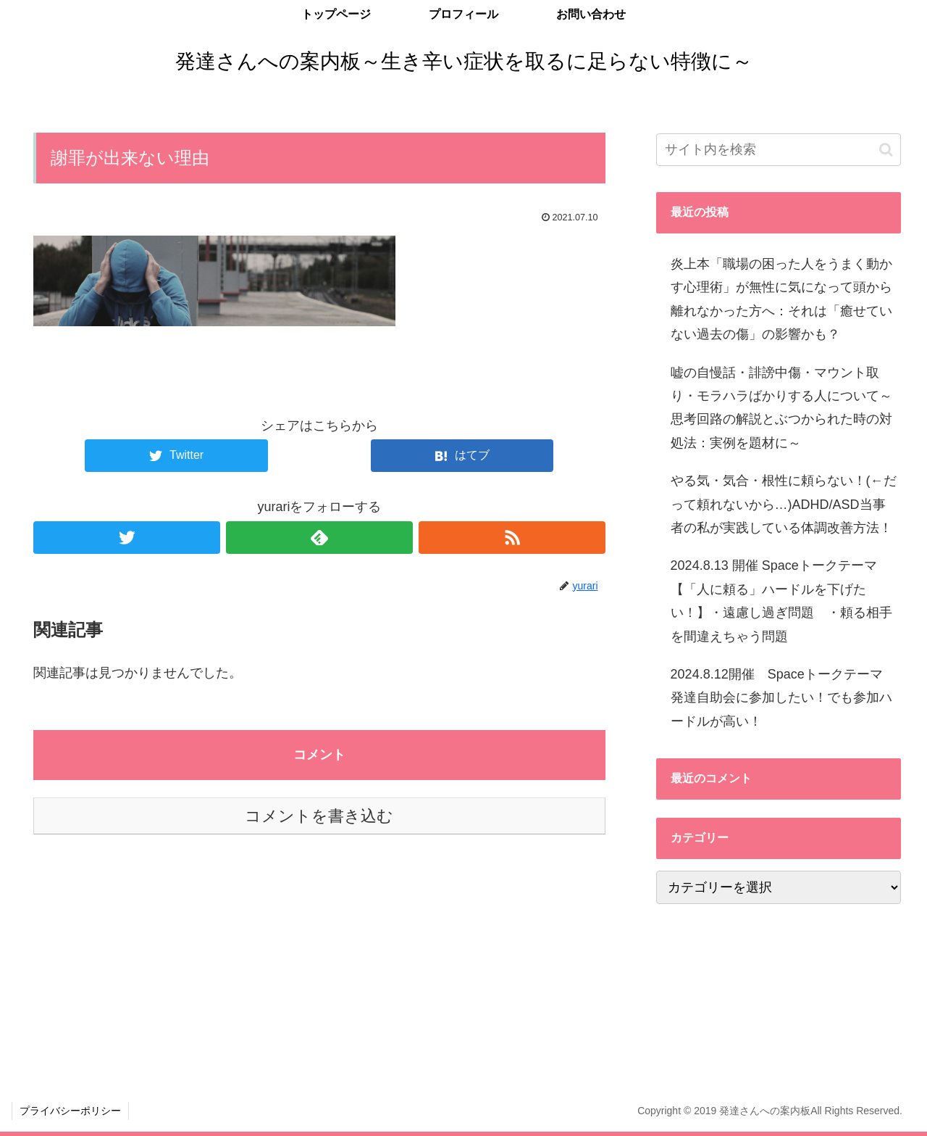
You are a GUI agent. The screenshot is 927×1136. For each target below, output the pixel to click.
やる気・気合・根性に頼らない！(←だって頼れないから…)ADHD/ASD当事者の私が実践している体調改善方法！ (784, 504)
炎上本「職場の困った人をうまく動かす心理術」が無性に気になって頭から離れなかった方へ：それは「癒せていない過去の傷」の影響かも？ (781, 299)
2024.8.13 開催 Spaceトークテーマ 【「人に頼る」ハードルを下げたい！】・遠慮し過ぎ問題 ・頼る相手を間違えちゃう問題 (781, 600)
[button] (886, 149)
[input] (778, 149)
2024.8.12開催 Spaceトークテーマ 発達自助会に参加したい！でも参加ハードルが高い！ (783, 698)
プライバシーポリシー (70, 1110)
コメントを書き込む (319, 816)
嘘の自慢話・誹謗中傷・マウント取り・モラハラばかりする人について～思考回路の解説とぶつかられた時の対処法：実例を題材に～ (781, 407)
